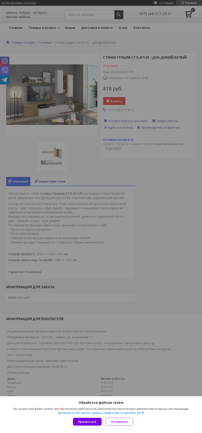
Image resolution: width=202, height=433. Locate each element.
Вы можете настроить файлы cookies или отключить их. (99, 412)
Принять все (87, 422)
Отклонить (119, 422)
